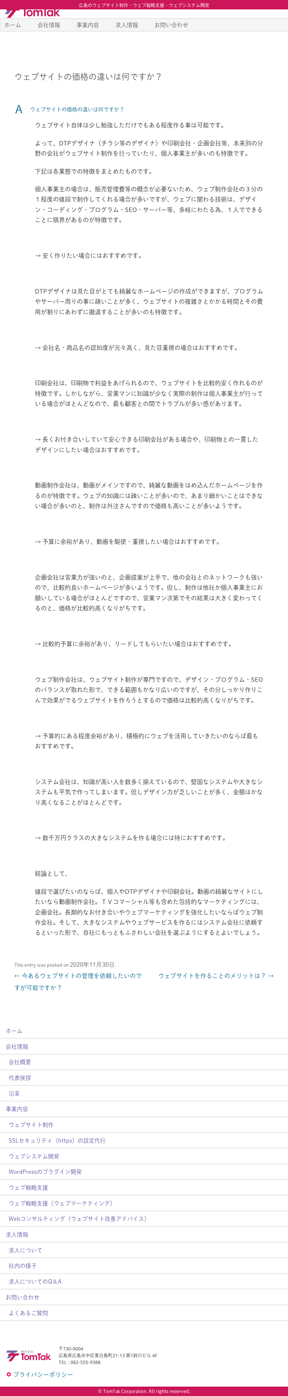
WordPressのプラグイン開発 (45, 1171)
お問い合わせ (171, 41)
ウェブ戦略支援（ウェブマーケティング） (62, 1203)
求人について (25, 1250)
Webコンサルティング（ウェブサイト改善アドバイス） (79, 1218)
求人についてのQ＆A (35, 1281)
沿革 (14, 1093)
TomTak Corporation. (125, 1391)
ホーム (12, 41)
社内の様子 (23, 1265)
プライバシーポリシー (43, 1374)
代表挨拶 (20, 1077)
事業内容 (87, 41)
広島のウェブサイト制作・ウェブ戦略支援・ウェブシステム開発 (144, 5)
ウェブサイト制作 (31, 1124)
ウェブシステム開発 (34, 1156)
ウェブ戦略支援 (28, 1187)
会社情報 (49, 41)
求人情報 (127, 41)
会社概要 (20, 1062)
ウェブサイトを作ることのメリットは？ (216, 975)
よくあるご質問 (28, 1313)
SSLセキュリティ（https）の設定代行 (57, 1140)
